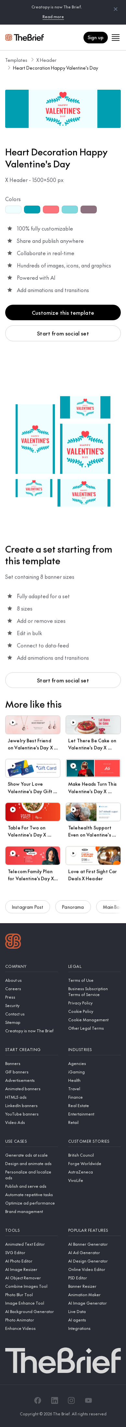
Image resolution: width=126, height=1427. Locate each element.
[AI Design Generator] (94, 1261)
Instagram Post (27, 910)
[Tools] (31, 1230)
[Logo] (13, 942)
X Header (46, 60)
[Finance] (94, 1097)
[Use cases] (31, 1141)
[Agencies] (94, 1063)
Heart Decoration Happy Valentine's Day (55, 67)
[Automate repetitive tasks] (31, 1194)
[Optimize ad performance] (31, 1203)
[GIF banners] (31, 1072)
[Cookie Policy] (94, 1011)
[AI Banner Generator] (94, 1244)
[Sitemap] (31, 1022)
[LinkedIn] (54, 1400)
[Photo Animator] (31, 1320)
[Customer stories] (94, 1141)
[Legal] (94, 966)
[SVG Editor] (31, 1252)
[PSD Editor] (94, 1278)
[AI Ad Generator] (94, 1252)
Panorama (73, 910)
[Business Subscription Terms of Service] (94, 991)
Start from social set (63, 333)
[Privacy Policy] (94, 1003)
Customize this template (63, 312)
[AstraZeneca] (94, 1172)
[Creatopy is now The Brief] (31, 1031)
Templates (16, 60)
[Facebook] (37, 1400)
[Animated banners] (31, 1089)
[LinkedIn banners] (31, 1105)
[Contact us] (31, 1014)
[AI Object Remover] (31, 1278)
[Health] (94, 1080)
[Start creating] (31, 1049)
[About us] (31, 980)
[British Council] (94, 1155)
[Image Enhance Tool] (31, 1303)
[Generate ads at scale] (31, 1155)
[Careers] (31, 988)
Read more (53, 16)
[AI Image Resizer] (31, 1269)
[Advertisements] (31, 1080)
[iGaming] (94, 1072)
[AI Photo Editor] (31, 1261)
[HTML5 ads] (31, 1097)
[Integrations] (94, 1328)
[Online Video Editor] (94, 1269)
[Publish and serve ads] (31, 1186)
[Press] (31, 997)
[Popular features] (94, 1230)
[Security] (31, 1005)
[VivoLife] (94, 1180)
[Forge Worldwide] (94, 1163)
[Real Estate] (94, 1105)
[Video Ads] (31, 1122)
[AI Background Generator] (31, 1311)
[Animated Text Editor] (31, 1244)
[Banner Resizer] (94, 1286)
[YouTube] (88, 1400)
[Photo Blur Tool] (31, 1294)
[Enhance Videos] (31, 1328)
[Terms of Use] (94, 980)
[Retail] (94, 1122)
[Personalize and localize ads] (31, 1175)
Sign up (96, 37)
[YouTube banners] (31, 1114)
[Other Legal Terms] (94, 1028)
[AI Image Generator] (94, 1303)
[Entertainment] (94, 1114)
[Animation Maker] (94, 1294)
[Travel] (94, 1089)
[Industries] (94, 1049)
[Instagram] (71, 1400)
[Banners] (31, 1063)
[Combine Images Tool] (31, 1286)
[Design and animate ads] (31, 1163)
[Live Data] (94, 1311)
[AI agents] (94, 1320)
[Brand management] (31, 1211)
